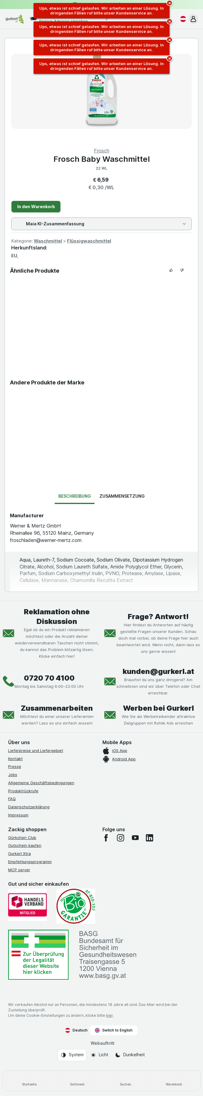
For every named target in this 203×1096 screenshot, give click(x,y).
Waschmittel (48, 241)
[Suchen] (126, 1080)
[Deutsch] (182, 19)
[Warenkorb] (174, 1080)
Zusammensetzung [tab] (122, 496)
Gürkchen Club (22, 837)
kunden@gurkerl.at (158, 671)
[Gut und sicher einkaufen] (75, 906)
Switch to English (114, 1030)
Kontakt (15, 758)
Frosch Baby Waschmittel (101, 159)
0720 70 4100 (49, 678)
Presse (14, 766)
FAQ (12, 798)
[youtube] (135, 837)
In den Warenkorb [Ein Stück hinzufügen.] (36, 206)
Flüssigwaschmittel (89, 241)
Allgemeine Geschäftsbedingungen (41, 782)
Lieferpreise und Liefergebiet (35, 750)
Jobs (12, 774)
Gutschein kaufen (24, 845)
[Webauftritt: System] (72, 1055)
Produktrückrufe (23, 790)
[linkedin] (149, 837)
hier (109, 1015)
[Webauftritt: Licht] (99, 1055)
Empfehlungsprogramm (30, 861)
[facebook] (106, 837)
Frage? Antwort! (158, 616)
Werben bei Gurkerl (158, 708)
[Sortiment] (78, 1080)
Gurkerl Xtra (19, 853)
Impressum (18, 815)
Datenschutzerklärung (29, 806)
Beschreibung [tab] (74, 496)
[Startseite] (29, 1080)
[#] (38, 955)
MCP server (19, 869)
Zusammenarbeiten (57, 708)
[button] (193, 19)
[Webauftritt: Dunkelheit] (129, 1055)
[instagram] (120, 837)
